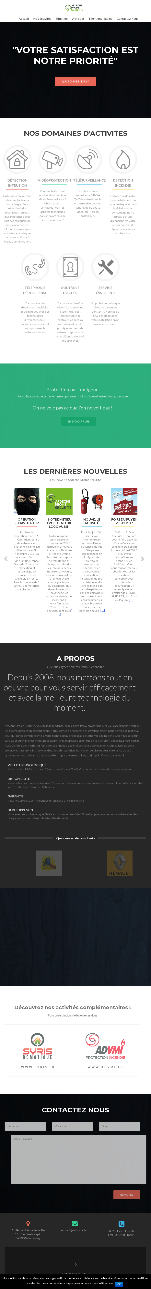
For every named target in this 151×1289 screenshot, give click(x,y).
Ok (119, 1284)
